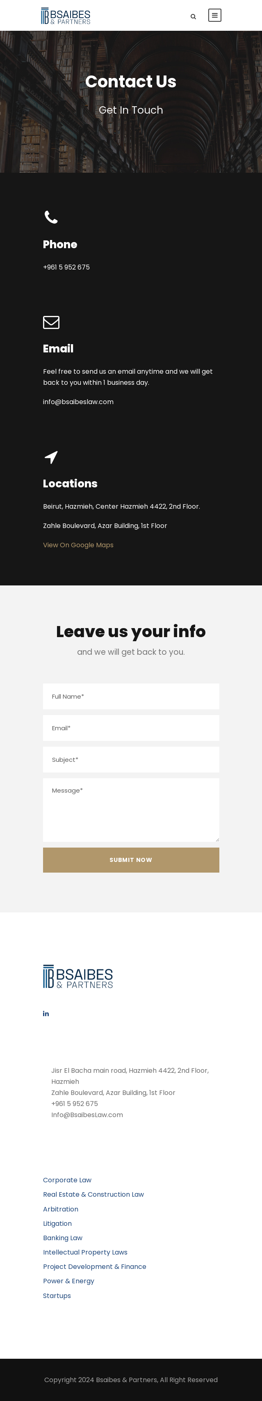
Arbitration (60, 1209)
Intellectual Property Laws (85, 1252)
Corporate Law (67, 1180)
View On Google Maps (78, 545)
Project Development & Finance (94, 1266)
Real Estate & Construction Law (93, 1194)
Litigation (57, 1223)
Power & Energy (68, 1281)
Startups (57, 1295)
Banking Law (62, 1238)
